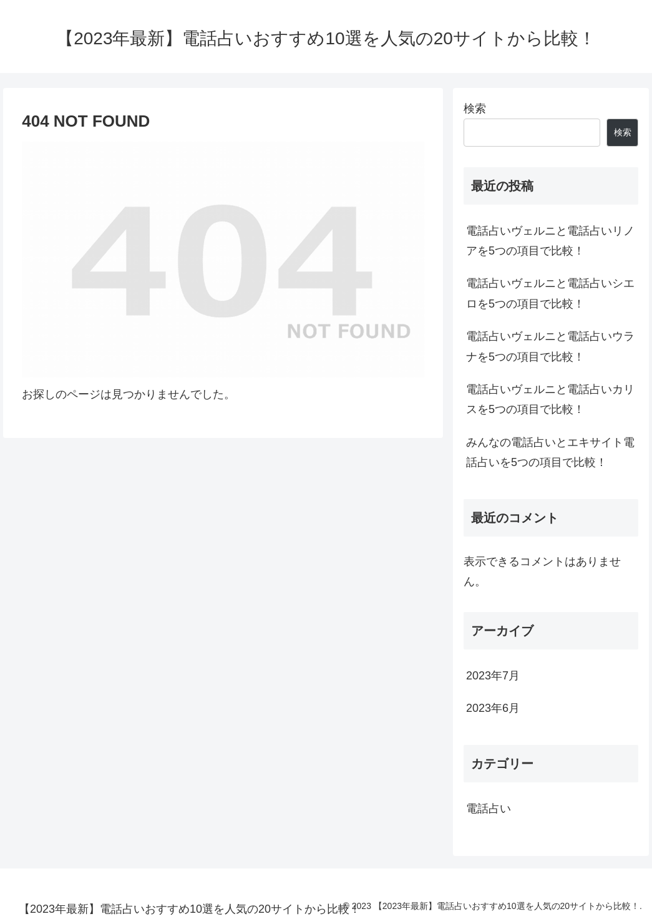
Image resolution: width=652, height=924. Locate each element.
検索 (475, 108)
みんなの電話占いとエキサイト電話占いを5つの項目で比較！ (550, 452)
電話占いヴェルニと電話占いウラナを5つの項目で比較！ (550, 346)
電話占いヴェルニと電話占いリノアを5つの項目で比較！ (550, 241)
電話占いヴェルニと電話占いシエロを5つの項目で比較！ (550, 293)
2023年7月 (493, 675)
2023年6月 (493, 708)
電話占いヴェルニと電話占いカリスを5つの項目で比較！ (550, 399)
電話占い (488, 808)
